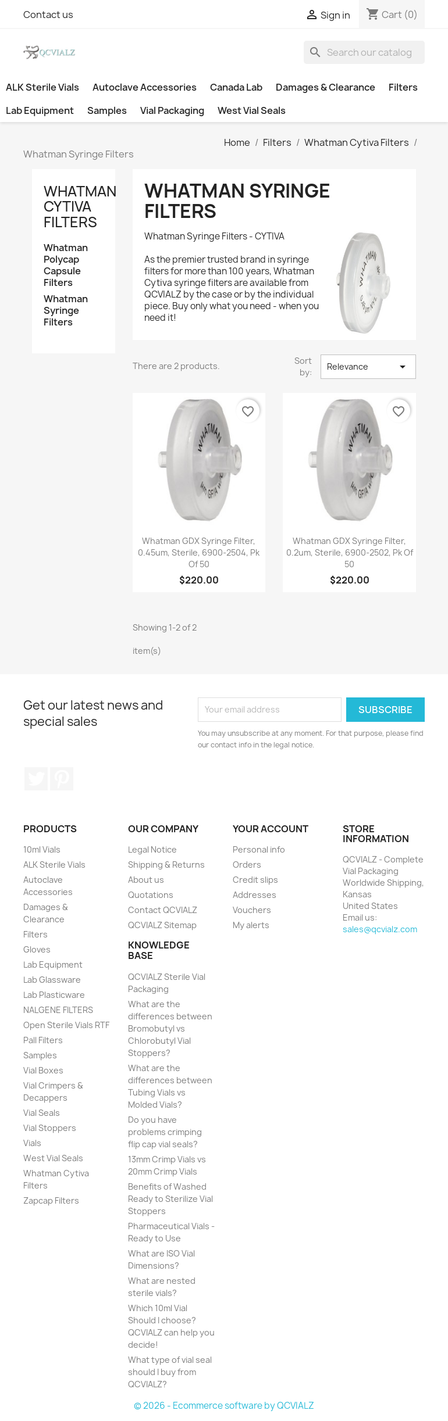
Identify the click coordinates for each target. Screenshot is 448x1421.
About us (146, 879)
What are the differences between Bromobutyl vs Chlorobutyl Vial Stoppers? (170, 1028)
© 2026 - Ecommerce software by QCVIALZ (224, 1405)
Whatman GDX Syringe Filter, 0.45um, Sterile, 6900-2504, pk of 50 (198, 552)
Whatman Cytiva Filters (80, 206)
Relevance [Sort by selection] (368, 367)
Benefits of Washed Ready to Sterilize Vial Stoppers (170, 1198)
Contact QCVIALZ (162, 909)
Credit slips (255, 879)
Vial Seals (41, 1112)
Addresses (254, 894)
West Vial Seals (252, 110)
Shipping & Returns (166, 864)
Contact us (48, 14)
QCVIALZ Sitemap (162, 924)
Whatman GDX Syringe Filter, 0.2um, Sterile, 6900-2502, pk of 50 (349, 552)
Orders (247, 864)
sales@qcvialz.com (380, 929)
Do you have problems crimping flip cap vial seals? (165, 1132)
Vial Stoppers (49, 1127)
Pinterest (61, 778)
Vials (32, 1142)
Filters (403, 87)
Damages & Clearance (325, 87)
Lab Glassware (52, 979)
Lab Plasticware (54, 994)
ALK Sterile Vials (42, 87)
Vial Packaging (172, 110)
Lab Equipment (40, 110)
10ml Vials (42, 849)
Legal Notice (152, 849)
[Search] (364, 52)
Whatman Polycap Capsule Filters (66, 265)
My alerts (251, 924)
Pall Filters (43, 1040)
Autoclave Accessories (145, 87)
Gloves (37, 949)
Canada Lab (236, 87)
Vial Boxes (43, 1070)
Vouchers (252, 909)
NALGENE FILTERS (58, 1009)
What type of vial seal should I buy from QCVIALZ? (170, 1372)
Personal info (259, 849)
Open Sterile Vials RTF (66, 1024)
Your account (270, 828)
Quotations (150, 894)
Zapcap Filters (51, 1200)
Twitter (36, 778)
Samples (107, 110)
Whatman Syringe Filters (66, 310)
